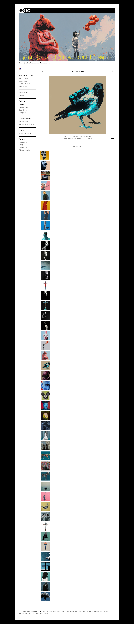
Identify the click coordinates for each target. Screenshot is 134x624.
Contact (22, 139)
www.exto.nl (37, 611)
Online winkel (25, 118)
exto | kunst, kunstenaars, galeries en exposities (25, 10)
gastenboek (23, 147)
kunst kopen (23, 122)
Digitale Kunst (24, 107)
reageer (22, 145)
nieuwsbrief (23, 142)
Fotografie (22, 113)
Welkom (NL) (23, 78)
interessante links (25, 133)
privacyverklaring (25, 150)
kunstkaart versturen (26, 124)
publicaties (23, 86)
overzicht (22, 95)
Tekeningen (23, 110)
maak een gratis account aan (41, 63)
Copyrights (23, 81)
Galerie (22, 101)
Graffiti (21, 105)
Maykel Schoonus (26, 75)
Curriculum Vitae (24, 84)
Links (21, 130)
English (20, 68)
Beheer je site (24, 63)
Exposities (23, 92)
